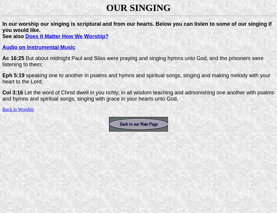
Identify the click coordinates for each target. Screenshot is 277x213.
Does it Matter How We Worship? (66, 36)
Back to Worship (18, 109)
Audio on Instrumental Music (38, 47)
